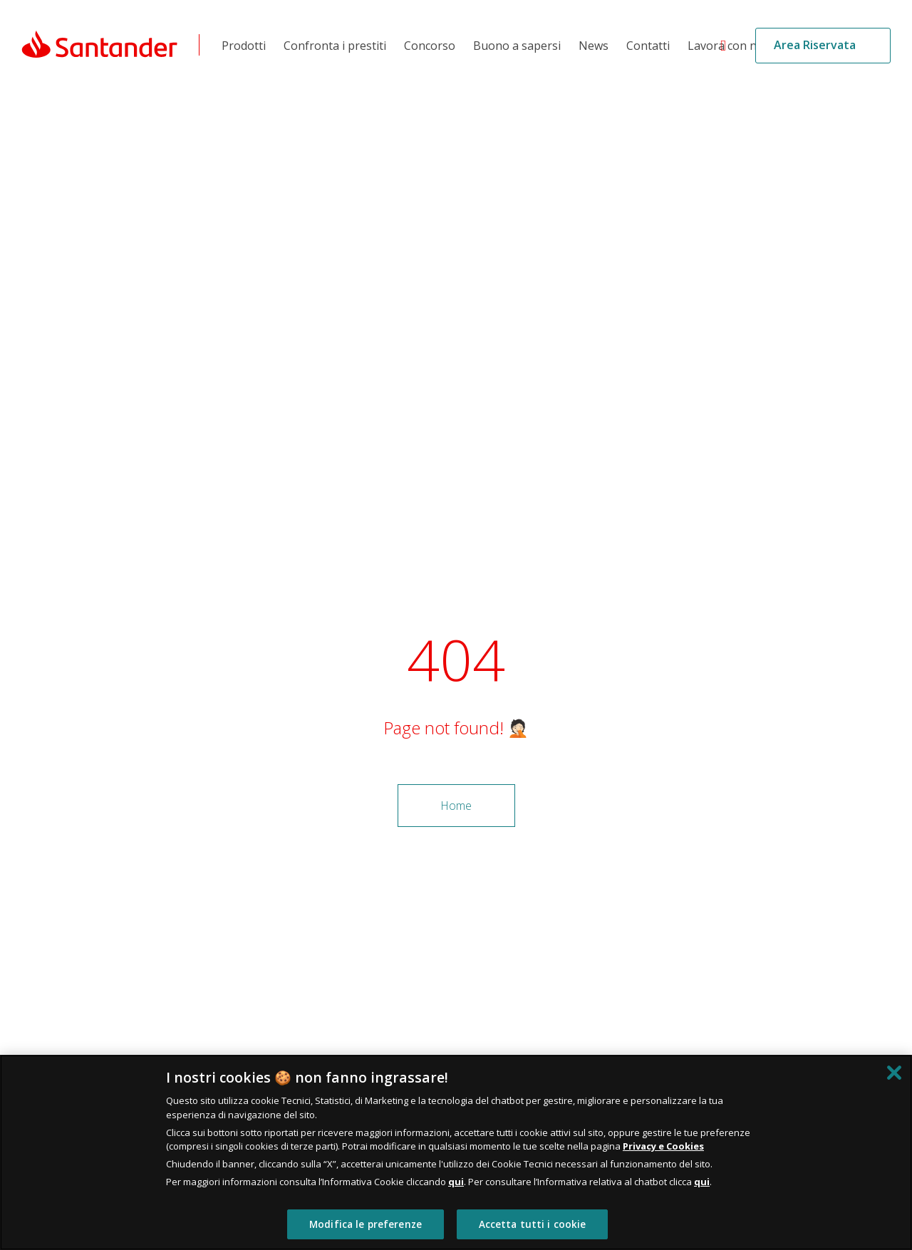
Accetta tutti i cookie (532, 1224)
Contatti (648, 45)
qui (456, 1181)
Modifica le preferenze (365, 1224)
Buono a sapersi (517, 45)
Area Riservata (815, 45)
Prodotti (244, 45)
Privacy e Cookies (663, 1146)
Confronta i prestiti (335, 45)
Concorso (429, 45)
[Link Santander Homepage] (99, 43)
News (593, 45)
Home (456, 805)
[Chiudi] (894, 1073)
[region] (456, 1152)
